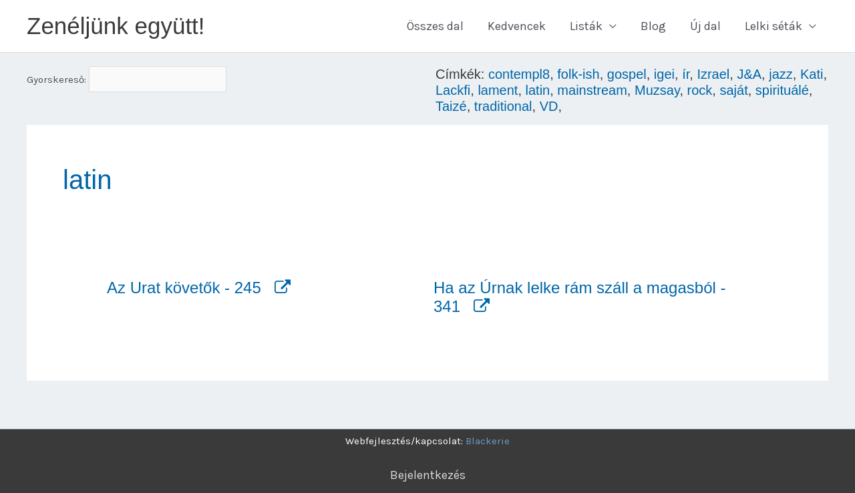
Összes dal (435, 26)
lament (498, 90)
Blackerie (488, 441)
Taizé (451, 106)
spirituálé (782, 90)
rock (700, 90)
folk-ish (578, 74)
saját (733, 90)
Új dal (705, 26)
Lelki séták (773, 26)
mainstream (592, 90)
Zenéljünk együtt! (116, 26)
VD (549, 106)
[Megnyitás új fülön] (277, 288)
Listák (586, 26)
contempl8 (519, 74)
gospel (627, 74)
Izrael (713, 74)
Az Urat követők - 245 (184, 288)
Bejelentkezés (428, 475)
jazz (781, 74)
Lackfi (453, 90)
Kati (811, 74)
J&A (749, 74)
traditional (503, 106)
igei (664, 74)
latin (538, 90)
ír (685, 74)
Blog (653, 26)
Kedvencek (517, 26)
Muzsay (657, 90)
